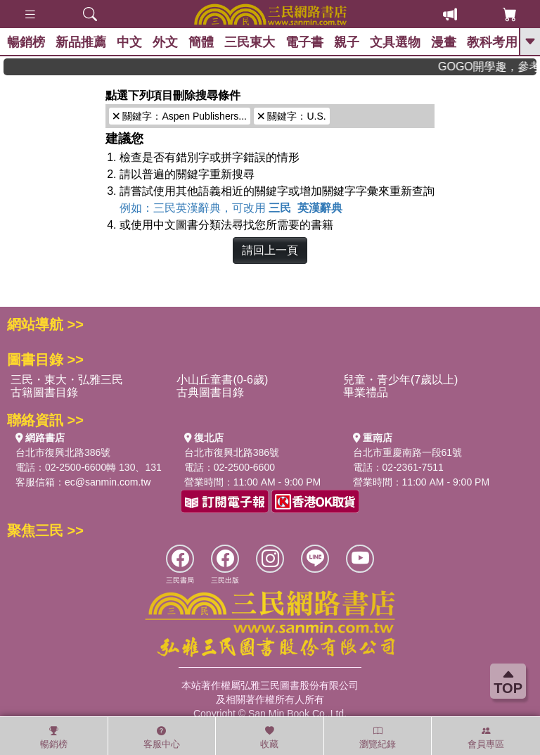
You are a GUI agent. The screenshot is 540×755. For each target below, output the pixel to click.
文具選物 (395, 42)
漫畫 (443, 42)
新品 (81, 42)
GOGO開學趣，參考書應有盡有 (494, 66)
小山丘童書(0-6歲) (222, 380)
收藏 (269, 737)
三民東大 (249, 42)
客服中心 (161, 737)
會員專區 (486, 737)
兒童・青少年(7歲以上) (400, 380)
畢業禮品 (365, 392)
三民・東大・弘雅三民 (67, 380)
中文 (129, 42)
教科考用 (492, 42)
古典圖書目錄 (210, 392)
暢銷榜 (26, 42)
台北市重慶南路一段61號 (408, 452)
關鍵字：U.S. (291, 116)
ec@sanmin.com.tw (107, 482)
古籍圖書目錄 (44, 392)
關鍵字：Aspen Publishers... (179, 116)
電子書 (304, 42)
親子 (346, 42)
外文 (165, 42)
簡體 (201, 42)
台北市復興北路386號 (62, 452)
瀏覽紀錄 (377, 737)
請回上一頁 (270, 250)
